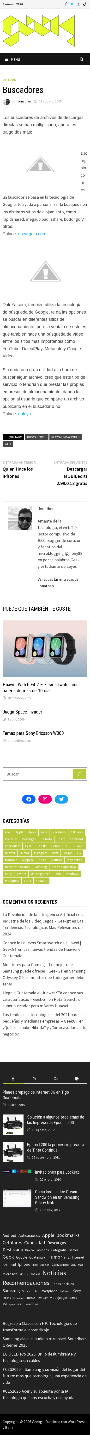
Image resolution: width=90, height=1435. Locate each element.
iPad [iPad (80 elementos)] (13, 1265)
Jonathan (24, 101)
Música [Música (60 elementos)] (24, 1274)
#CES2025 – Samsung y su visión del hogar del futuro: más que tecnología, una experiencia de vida (45, 1376)
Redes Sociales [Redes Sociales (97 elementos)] (62, 1284)
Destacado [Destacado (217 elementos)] (13, 1249)
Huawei (79, 846)
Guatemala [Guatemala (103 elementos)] (37, 1257)
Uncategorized (40, 874)
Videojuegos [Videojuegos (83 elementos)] (58, 1298)
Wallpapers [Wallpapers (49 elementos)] (9, 1304)
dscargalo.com (32, 233)
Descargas (29, 839)
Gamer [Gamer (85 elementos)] (73, 1250)
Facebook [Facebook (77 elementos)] (42, 1250)
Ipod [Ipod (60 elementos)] (35, 1264)
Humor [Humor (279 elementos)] (54, 1257)
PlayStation (74, 860)
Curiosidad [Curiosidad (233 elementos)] (34, 1242)
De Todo (9, 80)
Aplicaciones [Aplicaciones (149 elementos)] (29, 1235)
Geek (28, 846)
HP (67, 846)
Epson (61, 839)
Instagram (40, 853)
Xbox (27, 881)
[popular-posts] (13, 1079)
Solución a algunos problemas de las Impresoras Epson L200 (55, 1119)
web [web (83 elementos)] (20, 1304)
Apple (19, 832)
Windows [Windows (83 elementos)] (32, 1304)
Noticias (56, 860)
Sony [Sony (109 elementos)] (77, 1291)
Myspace (28, 860)
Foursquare (12, 846)
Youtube (41, 881)
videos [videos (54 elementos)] (73, 1298)
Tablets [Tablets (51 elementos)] (7, 1298)
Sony (8, 874)
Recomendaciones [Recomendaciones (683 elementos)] (26, 1283)
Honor (55, 846)
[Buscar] (79, 774)
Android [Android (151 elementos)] (9, 1235)
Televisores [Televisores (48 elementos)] (18, 1298)
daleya (24, 413)
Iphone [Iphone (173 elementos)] (24, 1264)
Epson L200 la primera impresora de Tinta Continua (55, 1147)
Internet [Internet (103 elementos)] (78, 1257)
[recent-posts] (34, 1079)
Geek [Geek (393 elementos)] (8, 1256)
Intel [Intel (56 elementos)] (67, 1257)
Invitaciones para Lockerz (57, 1172)
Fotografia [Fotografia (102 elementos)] (58, 1250)
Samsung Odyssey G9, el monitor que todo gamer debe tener (44, 977)
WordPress (76, 1421)
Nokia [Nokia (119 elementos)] (35, 1274)
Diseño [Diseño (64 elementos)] (29, 1250)
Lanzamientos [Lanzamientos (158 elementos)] (64, 1264)
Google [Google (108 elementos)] (21, 1257)
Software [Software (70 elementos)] (65, 1291)
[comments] (55, 1079)
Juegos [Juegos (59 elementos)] (44, 1264)
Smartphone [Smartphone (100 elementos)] (48, 1291)
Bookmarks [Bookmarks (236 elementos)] (67, 1235)
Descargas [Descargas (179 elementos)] (56, 1242)
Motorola (11, 860)
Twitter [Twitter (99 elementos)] (42, 1297)
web (8, 444)
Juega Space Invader (22, 712)
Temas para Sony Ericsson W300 (33, 733)
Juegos (67, 853)
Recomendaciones (65, 437)
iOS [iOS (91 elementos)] (5, 1264)
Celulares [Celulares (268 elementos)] (12, 1242)
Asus (44, 832)
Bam (9, 1427)
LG (79, 853)
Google (41, 846)
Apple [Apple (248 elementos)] (48, 1235)
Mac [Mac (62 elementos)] (80, 1264)
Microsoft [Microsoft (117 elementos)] (10, 1274)
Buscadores (37, 437)
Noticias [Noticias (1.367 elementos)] (54, 1272)
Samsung (41, 867)
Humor (24, 853)
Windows (72, 874)
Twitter (21, 874)
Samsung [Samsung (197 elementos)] (11, 1290)
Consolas (11, 839)
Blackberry (59, 832)
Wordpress (12, 881)
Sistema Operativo (64, 867)
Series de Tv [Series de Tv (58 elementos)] (29, 1291)
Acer (8, 832)
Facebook (77, 839)
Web (58, 874)
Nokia (42, 860)
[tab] (13, 1079)
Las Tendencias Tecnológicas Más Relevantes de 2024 (43, 927)
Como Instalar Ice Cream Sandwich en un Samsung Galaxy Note (57, 1197)
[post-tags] (76, 1079)
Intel (55, 853)
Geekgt (38, 1421)
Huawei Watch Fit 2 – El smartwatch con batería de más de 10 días (40, 687)
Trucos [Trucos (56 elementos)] (31, 1298)
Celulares (77, 832)
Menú (12, 59)
